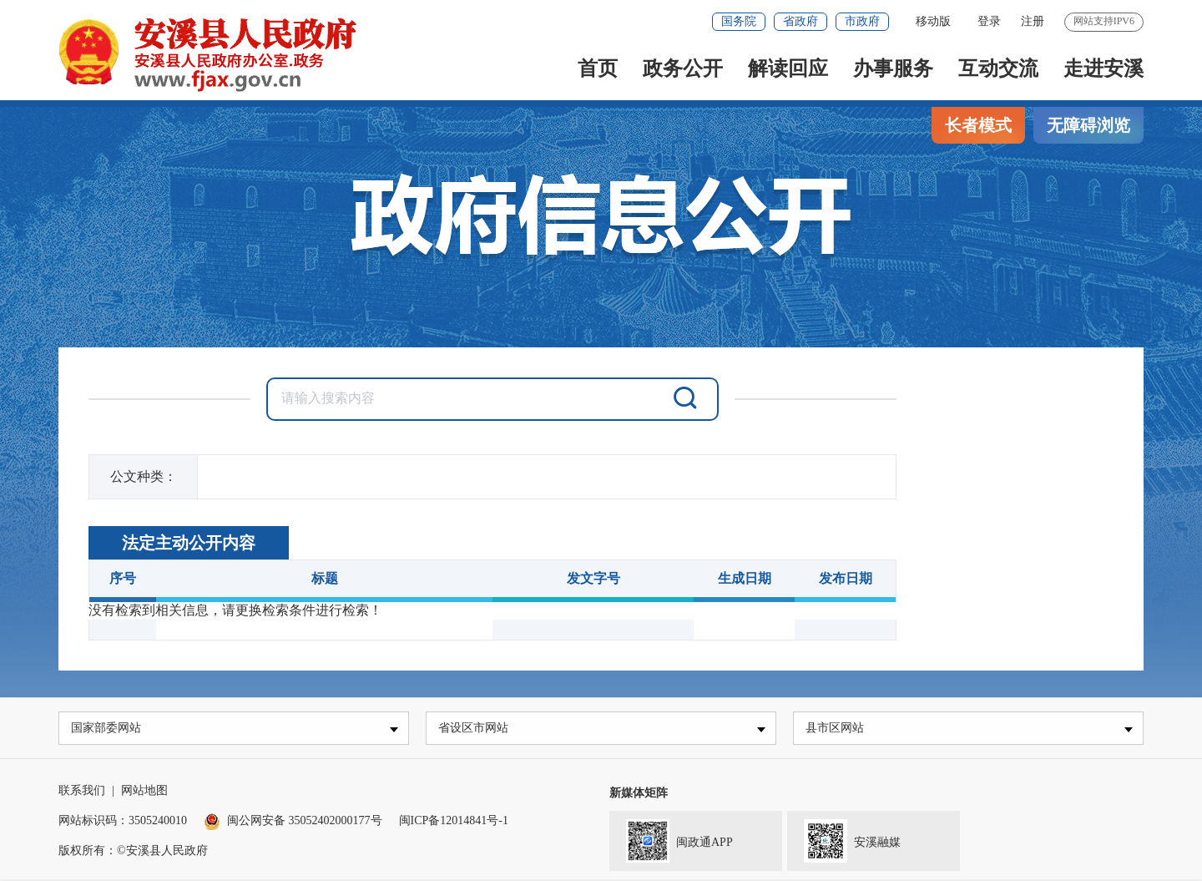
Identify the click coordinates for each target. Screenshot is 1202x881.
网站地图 (144, 792)
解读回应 (788, 68)
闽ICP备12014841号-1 (453, 822)
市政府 (862, 21)
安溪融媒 (844, 841)
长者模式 (978, 125)
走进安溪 (1103, 68)
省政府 (800, 21)
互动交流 (998, 68)
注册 (1032, 21)
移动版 (933, 21)
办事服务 (893, 68)
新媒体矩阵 (638, 794)
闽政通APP (671, 841)
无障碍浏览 (1088, 125)
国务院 (738, 21)
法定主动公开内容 (188, 543)
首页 (598, 68)
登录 (989, 21)
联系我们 (81, 792)
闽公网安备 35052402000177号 (293, 822)
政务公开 (683, 68)
